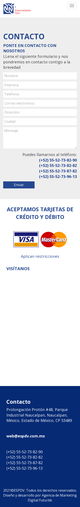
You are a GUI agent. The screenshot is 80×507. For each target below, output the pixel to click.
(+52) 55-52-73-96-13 (58, 176)
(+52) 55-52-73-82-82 (58, 165)
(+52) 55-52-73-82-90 (58, 160)
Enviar (19, 184)
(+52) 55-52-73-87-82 (58, 170)
